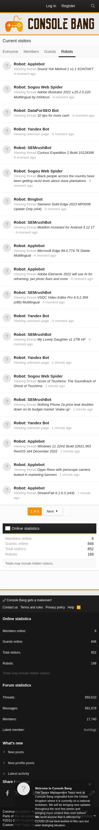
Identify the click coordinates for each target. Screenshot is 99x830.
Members (31, 51)
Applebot (36, 64)
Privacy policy (55, 607)
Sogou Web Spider (45, 87)
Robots (67, 51)
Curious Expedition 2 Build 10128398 (65, 153)
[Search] (93, 6)
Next (53, 511)
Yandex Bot (38, 129)
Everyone (10, 51)
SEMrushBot (39, 147)
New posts (16, 752)
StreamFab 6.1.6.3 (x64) (55, 493)
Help (71, 607)
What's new (13, 743)
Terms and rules (31, 607)
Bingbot (35, 199)
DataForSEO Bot (43, 110)
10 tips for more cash (53, 115)
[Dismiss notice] (89, 784)
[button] (7, 6)
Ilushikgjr (90, 730)
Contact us (10, 607)
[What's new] (83, 6)
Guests (50, 51)
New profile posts (21, 763)
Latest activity (18, 774)
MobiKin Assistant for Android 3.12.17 (66, 227)
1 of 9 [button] (34, 511)
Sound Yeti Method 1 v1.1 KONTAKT (65, 69)
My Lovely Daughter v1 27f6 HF (61, 339)
